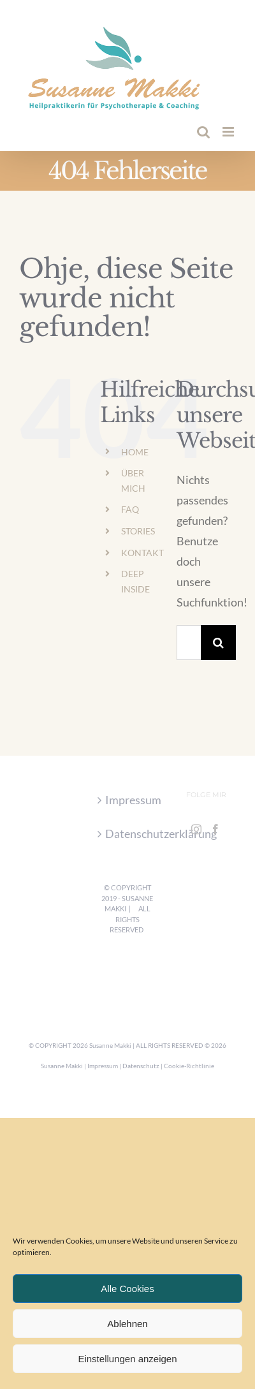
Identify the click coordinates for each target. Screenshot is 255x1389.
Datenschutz (140, 1065)
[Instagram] (196, 829)
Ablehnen (127, 1323)
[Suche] (218, 642)
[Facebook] (215, 829)
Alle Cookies (127, 1288)
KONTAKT (142, 552)
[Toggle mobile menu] (229, 131)
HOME (135, 451)
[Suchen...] (189, 642)
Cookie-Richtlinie (189, 1065)
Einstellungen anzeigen (127, 1358)
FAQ (130, 509)
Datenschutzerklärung (127, 834)
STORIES (138, 530)
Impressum (127, 800)
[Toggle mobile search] (203, 131)
